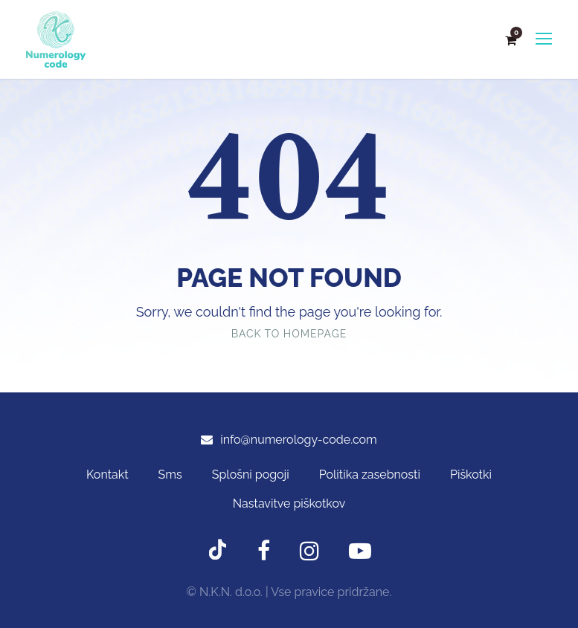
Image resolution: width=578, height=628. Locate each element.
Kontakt (107, 474)
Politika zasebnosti (369, 474)
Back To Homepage (289, 334)
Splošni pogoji (250, 474)
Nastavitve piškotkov (289, 503)
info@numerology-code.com (298, 440)
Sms (170, 474)
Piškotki (471, 474)
